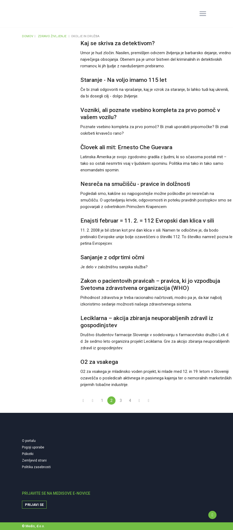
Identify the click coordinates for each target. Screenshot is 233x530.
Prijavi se (34, 505)
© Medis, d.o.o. (33, 526)
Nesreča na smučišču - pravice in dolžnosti (135, 184)
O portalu (29, 441)
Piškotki (27, 454)
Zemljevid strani (34, 460)
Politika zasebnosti (36, 467)
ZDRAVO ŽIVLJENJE (52, 36)
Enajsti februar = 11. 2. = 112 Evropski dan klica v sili (147, 220)
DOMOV (27, 36)
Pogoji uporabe (33, 447)
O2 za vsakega (99, 362)
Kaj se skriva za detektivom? (117, 43)
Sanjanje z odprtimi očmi (112, 257)
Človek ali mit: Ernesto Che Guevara (126, 147)
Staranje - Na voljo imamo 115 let (123, 80)
